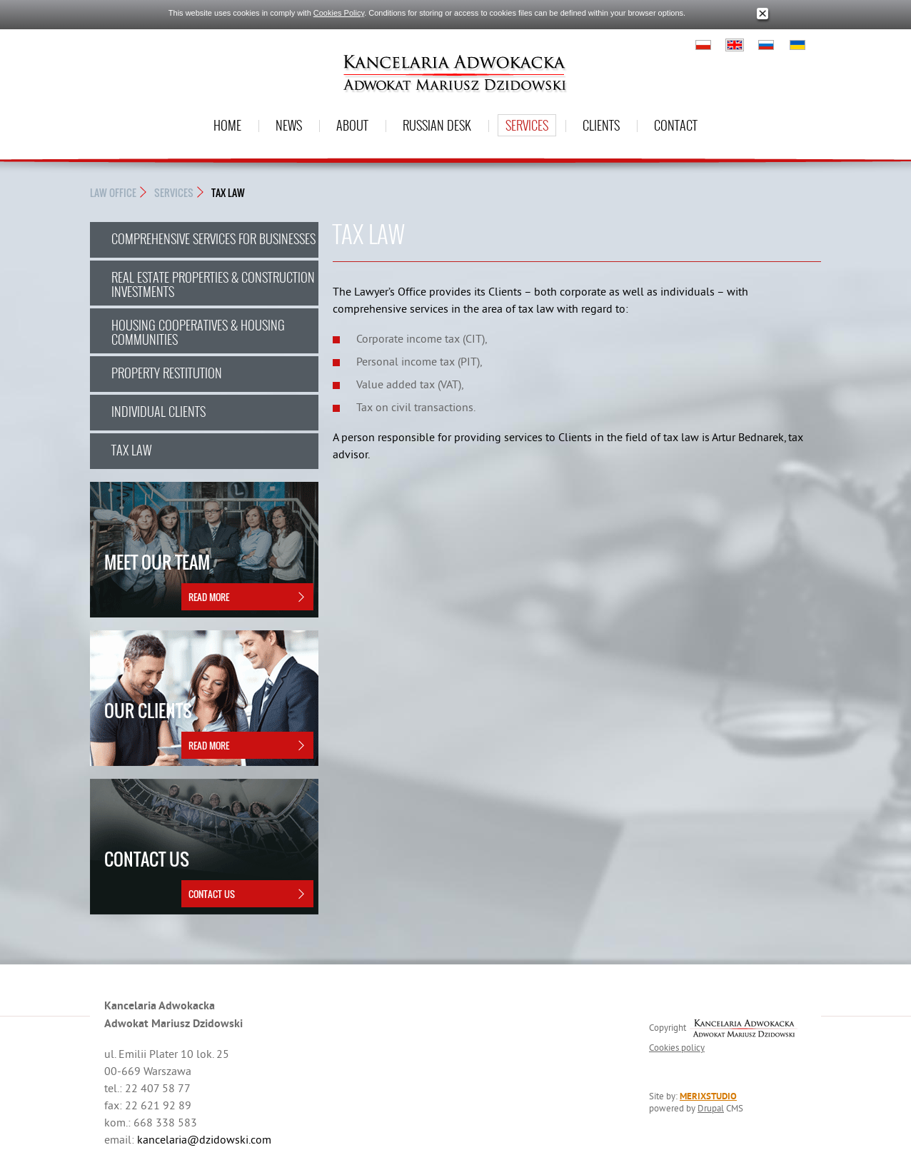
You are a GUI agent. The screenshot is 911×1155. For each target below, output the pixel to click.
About (352, 125)
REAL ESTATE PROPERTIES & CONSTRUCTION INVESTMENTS (213, 284)
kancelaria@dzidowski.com (204, 1139)
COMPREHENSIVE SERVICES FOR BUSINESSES (213, 238)
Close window (762, 14)
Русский (766, 45)
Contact (676, 125)
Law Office (113, 192)
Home (227, 125)
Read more (208, 597)
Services (526, 125)
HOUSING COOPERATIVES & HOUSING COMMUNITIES (198, 332)
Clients (601, 125)
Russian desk (437, 125)
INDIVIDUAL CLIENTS (158, 411)
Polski (703, 45)
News (289, 125)
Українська (797, 45)
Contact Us (211, 894)
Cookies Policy (338, 13)
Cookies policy (677, 1047)
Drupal (711, 1108)
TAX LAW (228, 192)
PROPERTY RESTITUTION (166, 372)
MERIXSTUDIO (708, 1096)
